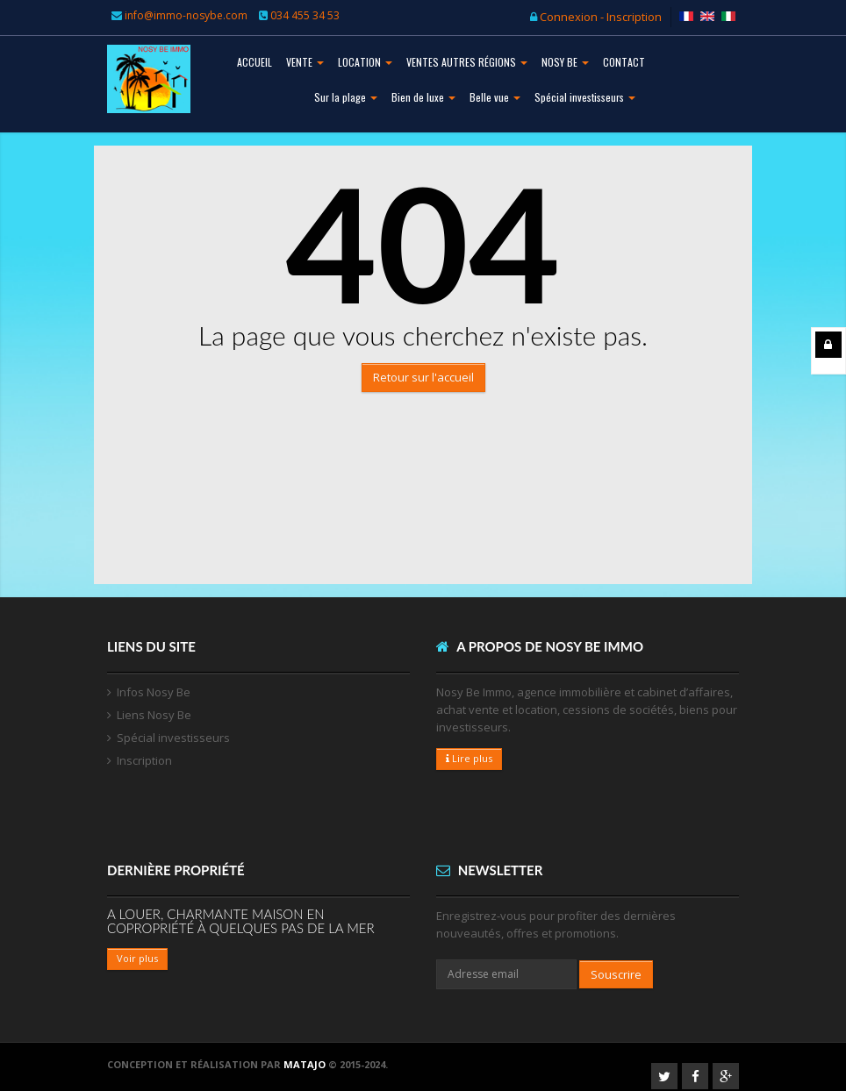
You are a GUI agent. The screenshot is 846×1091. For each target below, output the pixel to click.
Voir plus (137, 958)
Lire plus (469, 758)
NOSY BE (565, 61)
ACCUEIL (254, 61)
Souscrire (616, 974)
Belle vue (495, 96)
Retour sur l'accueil (423, 377)
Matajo (304, 1064)
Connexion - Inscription (596, 17)
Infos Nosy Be (153, 692)
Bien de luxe (423, 96)
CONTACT (624, 61)
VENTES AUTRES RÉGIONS (466, 61)
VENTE (305, 61)
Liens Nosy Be (154, 715)
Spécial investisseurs (584, 96)
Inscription (144, 760)
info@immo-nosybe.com (186, 15)
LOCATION (365, 61)
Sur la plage (345, 96)
